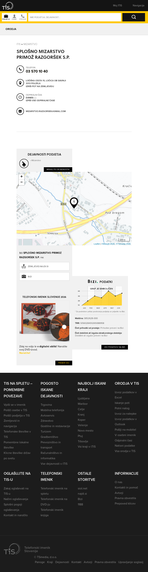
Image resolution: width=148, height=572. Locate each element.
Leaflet (97, 244)
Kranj (81, 414)
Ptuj (80, 436)
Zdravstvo (47, 421)
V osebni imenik (125, 435)
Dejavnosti (62, 562)
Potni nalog (122, 408)
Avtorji (119, 493)
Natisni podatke (125, 445)
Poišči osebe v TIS (15, 410)
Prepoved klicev (125, 503)
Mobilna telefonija (52, 410)
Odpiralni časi (123, 440)
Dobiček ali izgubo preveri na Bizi (91, 335)
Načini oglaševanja (16, 499)
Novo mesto (85, 430)
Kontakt (76, 562)
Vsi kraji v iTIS (87, 446)
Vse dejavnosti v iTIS (54, 464)
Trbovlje (83, 441)
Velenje (83, 425)
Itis (19, 44)
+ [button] (21, 177)
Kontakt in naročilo (16, 515)
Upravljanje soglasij (130, 562)
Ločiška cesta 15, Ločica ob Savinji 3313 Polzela (46, 82)
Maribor (83, 404)
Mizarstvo (30, 44)
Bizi (30, 276)
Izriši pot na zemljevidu (40, 86)
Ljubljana (84, 398)
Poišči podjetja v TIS (17, 415)
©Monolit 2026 (108, 244)
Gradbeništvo (49, 437)
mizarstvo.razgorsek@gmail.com (46, 111)
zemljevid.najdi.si (38, 266)
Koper (81, 420)
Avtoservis (47, 415)
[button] (10, 5)
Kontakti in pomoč (126, 487)
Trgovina (46, 405)
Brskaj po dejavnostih (58, 169)
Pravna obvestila (125, 498)
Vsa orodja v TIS (125, 451)
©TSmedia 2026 (123, 244)
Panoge (40, 562)
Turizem (46, 431)
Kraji (50, 562)
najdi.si (82, 493)
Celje (81, 409)
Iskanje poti (122, 403)
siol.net (82, 488)
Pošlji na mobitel (125, 429)
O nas (118, 482)
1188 (80, 504)
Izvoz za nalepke (125, 413)
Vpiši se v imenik (14, 405)
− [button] (21, 182)
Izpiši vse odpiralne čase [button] (40, 100)
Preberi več (63, 362)
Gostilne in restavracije (55, 426)
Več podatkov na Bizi (114, 347)
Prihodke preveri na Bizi (112, 328)
